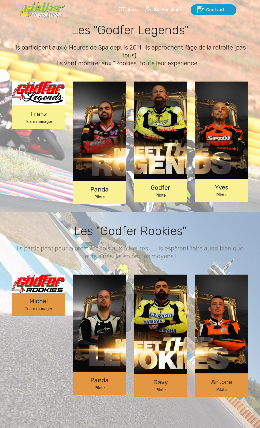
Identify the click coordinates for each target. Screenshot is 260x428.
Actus (129, 9)
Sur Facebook (165, 9)
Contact (213, 10)
